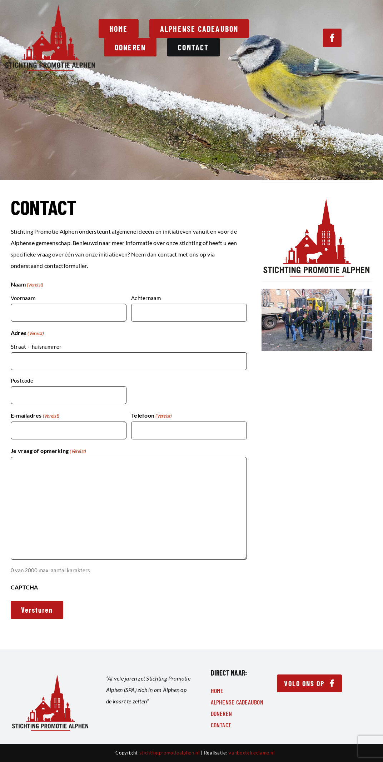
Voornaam (23, 298)
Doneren (221, 713)
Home (217, 690)
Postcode (22, 380)
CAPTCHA (24, 587)
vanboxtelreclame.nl (251, 753)
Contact (221, 725)
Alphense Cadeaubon (237, 702)
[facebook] (332, 38)
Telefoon (151, 416)
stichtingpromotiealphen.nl (169, 753)
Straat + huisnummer (36, 346)
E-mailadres (35, 416)
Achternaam (146, 298)
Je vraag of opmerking (48, 451)
